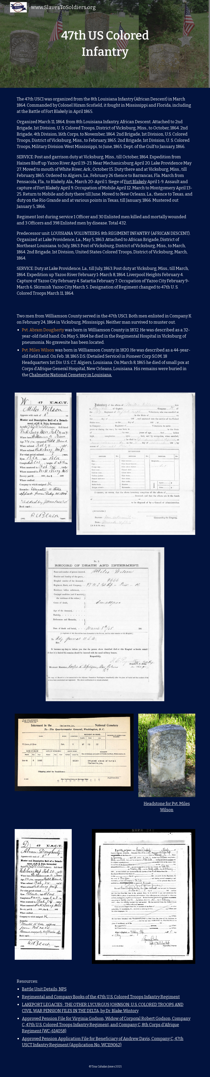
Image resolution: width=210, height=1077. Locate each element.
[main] (105, 44)
